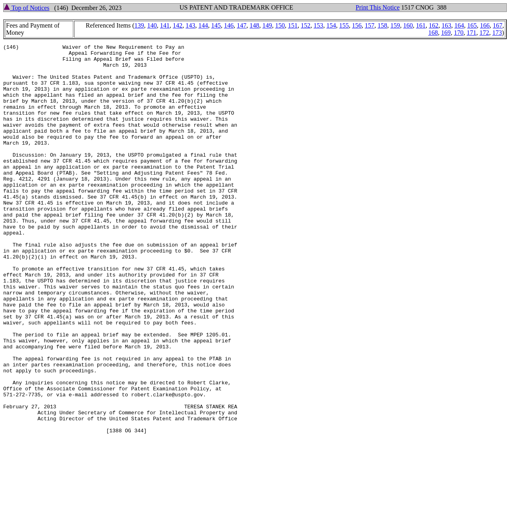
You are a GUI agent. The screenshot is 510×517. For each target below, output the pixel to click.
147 (241, 25)
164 (459, 25)
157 (369, 25)
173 (497, 32)
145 (216, 25)
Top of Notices (27, 7)
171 (471, 32)
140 (152, 25)
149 (267, 25)
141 (165, 25)
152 (305, 25)
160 (408, 25)
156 (357, 25)
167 (497, 25)
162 (433, 25)
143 (190, 25)
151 (293, 25)
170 (459, 32)
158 (382, 25)
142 (177, 25)
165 (472, 25)
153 (318, 25)
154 (331, 25)
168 (433, 32)
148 (254, 25)
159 (395, 25)
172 (484, 32)
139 (139, 25)
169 (446, 32)
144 (203, 25)
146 (229, 25)
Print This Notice (378, 7)
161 (421, 25)
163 (446, 25)
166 (485, 25)
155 (344, 25)
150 (280, 25)
